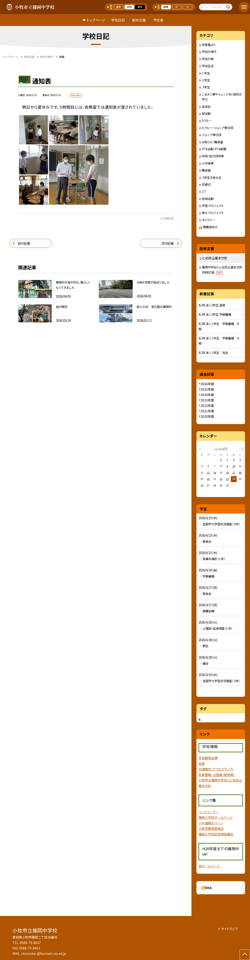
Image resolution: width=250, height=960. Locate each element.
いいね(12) (166, 218)
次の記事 (167, 243)
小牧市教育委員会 (211, 828)
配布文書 (139, 20)
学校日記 (118, 20)
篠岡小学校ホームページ (215, 817)
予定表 (158, 20)
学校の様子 (209, 51)
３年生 (206, 87)
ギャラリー (208, 220)
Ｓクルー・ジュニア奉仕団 (217, 128)
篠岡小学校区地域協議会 (215, 834)
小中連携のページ (210, 823)
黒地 (139, 7)
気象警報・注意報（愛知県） (216, 774)
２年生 (206, 80)
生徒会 (206, 106)
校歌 (201, 763)
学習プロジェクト (213, 206)
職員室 (206, 170)
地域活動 (208, 199)
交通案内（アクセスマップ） (216, 769)
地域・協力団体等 (213, 156)
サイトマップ (229, 929)
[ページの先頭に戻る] (245, 955)
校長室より (209, 44)
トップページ (96, 20)
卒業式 (206, 184)
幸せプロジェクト (213, 213)
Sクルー (207, 120)
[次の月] (242, 448)
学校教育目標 (207, 758)
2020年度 (207, 416)
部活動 (206, 113)
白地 (129, 7)
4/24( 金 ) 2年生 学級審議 (214, 314)
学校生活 (208, 66)
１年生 (206, 73)
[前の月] (199, 448)
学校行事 (208, 59)
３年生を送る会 (211, 177)
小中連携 (208, 163)
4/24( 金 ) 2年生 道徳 (211, 305)
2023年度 (207, 400)
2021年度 (207, 411)
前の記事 (24, 243)
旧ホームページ (209, 866)
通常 (118, 7)
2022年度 (207, 405)
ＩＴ (204, 191)
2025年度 (207, 389)
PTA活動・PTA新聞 (214, 149)
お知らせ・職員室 (212, 142)
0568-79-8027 (30, 942)
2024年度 (207, 394)
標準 (165, 7)
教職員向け (208, 227)
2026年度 (207, 384)
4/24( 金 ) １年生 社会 (213, 352)
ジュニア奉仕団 (211, 135)
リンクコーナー (208, 812)
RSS (208, 887)
